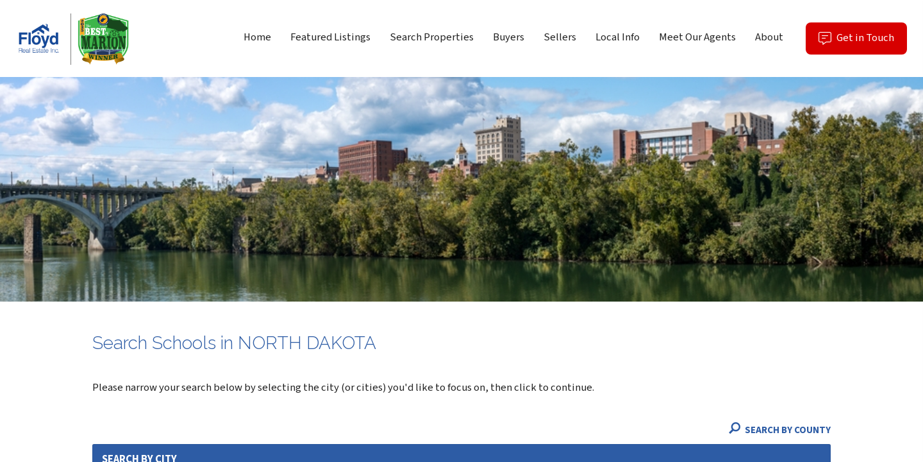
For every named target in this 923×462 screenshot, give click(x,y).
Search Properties (432, 37)
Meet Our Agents (697, 37)
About (769, 37)
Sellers (560, 37)
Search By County (780, 430)
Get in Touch (863, 42)
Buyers (508, 37)
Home (257, 37)
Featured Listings (330, 37)
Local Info (617, 37)
